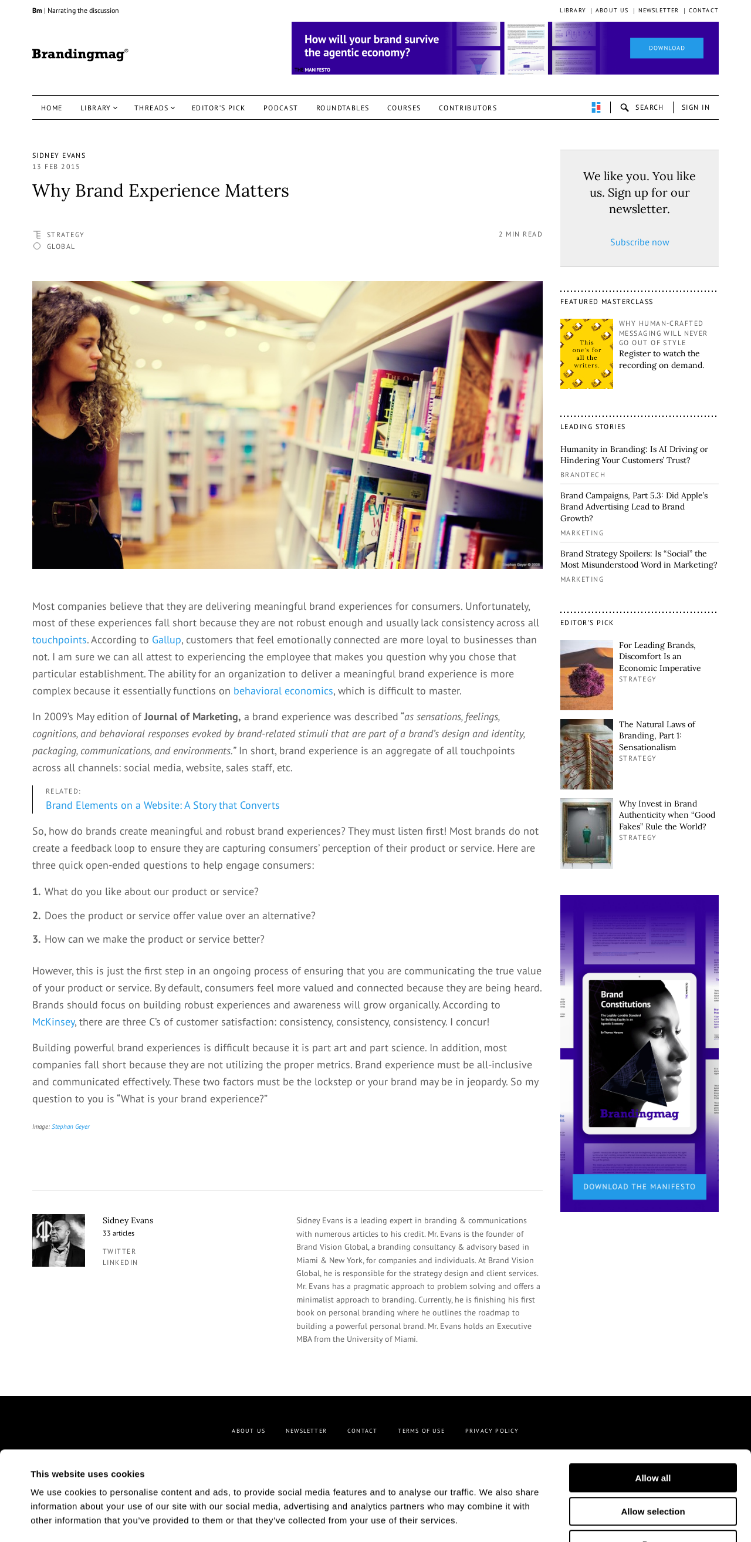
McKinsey (53, 1021)
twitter (119, 1251)
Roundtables (343, 107)
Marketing (582, 532)
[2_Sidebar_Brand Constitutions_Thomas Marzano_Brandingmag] (639, 1052)
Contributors (468, 107)
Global (61, 246)
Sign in (696, 107)
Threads (151, 107)
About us (612, 10)
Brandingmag (80, 55)
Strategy (66, 234)
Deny (653, 1468)
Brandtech (582, 474)
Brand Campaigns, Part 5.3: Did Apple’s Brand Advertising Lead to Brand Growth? (634, 507)
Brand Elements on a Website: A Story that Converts (163, 805)
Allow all (653, 1401)
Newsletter (658, 10)
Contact (704, 10)
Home (52, 107)
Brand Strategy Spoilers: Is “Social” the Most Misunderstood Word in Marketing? (639, 559)
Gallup (166, 639)
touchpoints (59, 639)
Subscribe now (639, 242)
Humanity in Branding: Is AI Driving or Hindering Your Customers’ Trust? (634, 455)
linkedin (120, 1262)
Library (573, 10)
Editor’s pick (219, 107)
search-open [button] (642, 107)
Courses (404, 107)
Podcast (281, 107)
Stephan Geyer (71, 1126)
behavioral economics (283, 690)
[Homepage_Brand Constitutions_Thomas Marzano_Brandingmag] (505, 48)
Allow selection (653, 1435)
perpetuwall (596, 107)
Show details (580, 1519)
